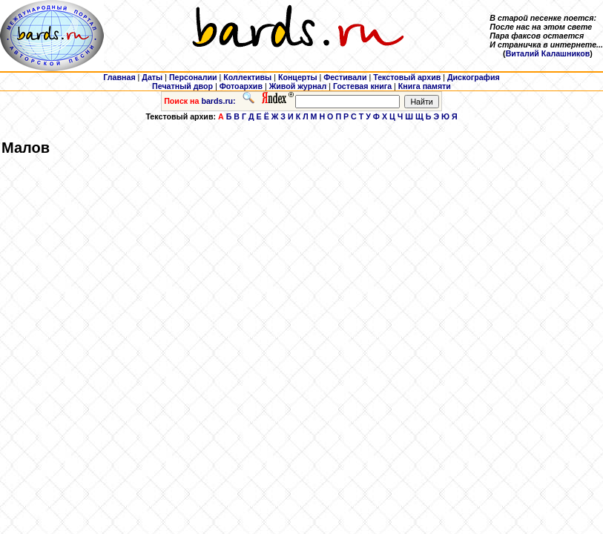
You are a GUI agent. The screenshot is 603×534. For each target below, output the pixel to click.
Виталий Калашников (548, 53)
